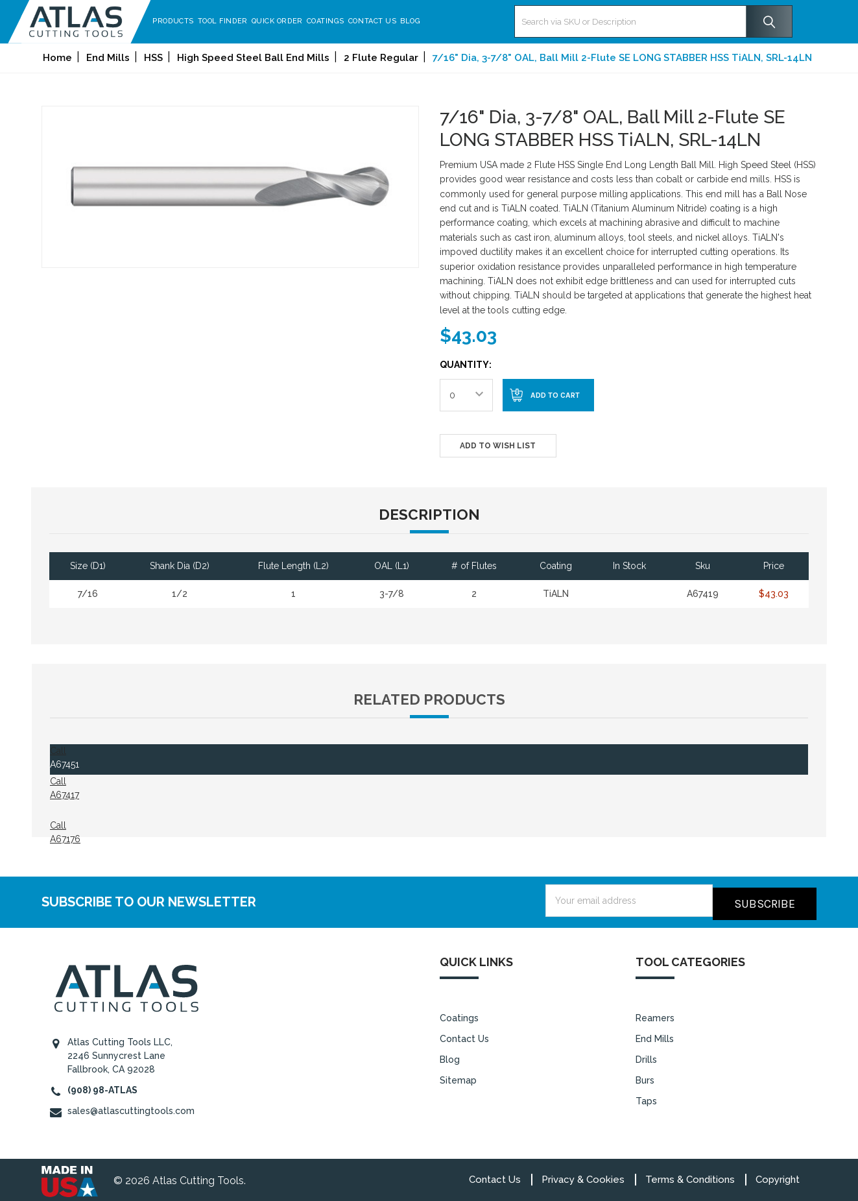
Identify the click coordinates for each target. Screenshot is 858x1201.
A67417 (64, 795)
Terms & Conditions (690, 1176)
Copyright (778, 1176)
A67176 (65, 839)
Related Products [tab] (429, 699)
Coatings (358, 21)
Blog (444, 21)
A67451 (64, 764)
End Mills (655, 1035)
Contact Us (406, 21)
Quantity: (466, 364)
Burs (645, 1076)
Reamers (655, 1014)
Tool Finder (256, 21)
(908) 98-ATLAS (102, 1087)
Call (58, 751)
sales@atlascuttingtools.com (131, 1107)
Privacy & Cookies (583, 1176)
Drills (646, 1055)
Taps (646, 1097)
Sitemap (458, 1076)
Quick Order (310, 21)
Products (206, 21)
